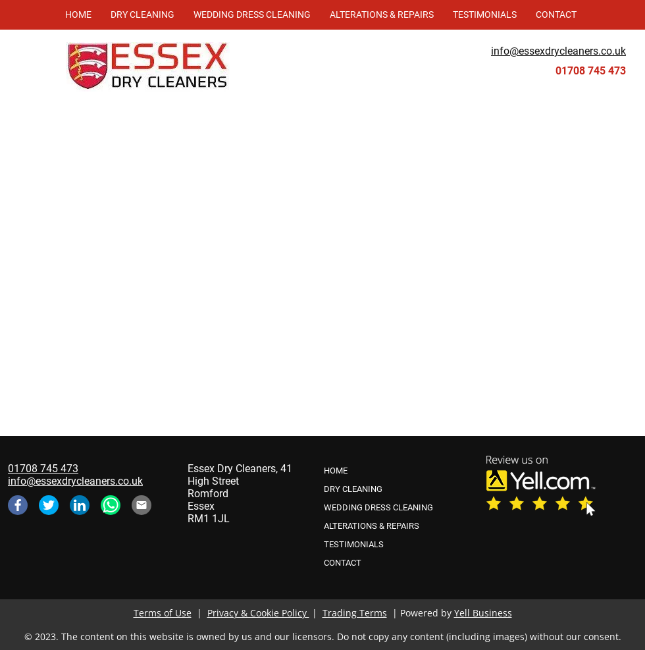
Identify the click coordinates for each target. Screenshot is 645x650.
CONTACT (342, 563)
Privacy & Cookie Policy (258, 613)
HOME (336, 470)
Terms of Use (163, 613)
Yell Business (483, 613)
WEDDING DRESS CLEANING (378, 507)
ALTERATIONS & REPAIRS (371, 526)
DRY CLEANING (353, 489)
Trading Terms (354, 613)
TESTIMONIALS (354, 544)
